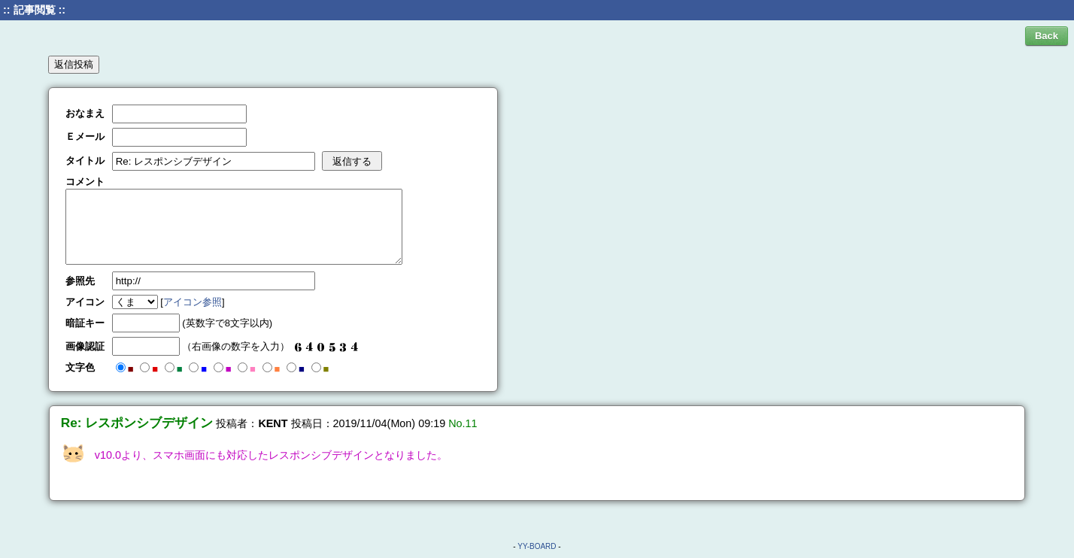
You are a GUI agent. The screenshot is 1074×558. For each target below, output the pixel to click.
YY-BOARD (536, 546)
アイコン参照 (192, 302)
